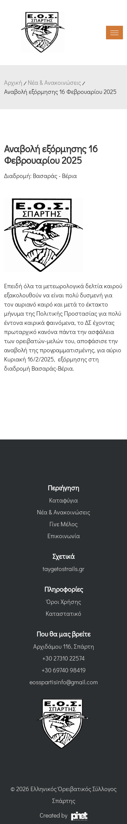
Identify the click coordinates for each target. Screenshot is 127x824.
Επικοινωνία (63, 536)
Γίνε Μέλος (63, 524)
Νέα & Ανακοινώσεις (54, 82)
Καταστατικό (63, 613)
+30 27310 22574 (63, 658)
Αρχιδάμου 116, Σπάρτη (63, 646)
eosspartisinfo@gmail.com (63, 682)
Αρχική (13, 82)
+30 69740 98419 (64, 670)
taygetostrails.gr (63, 569)
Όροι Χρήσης (63, 601)
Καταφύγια (63, 500)
